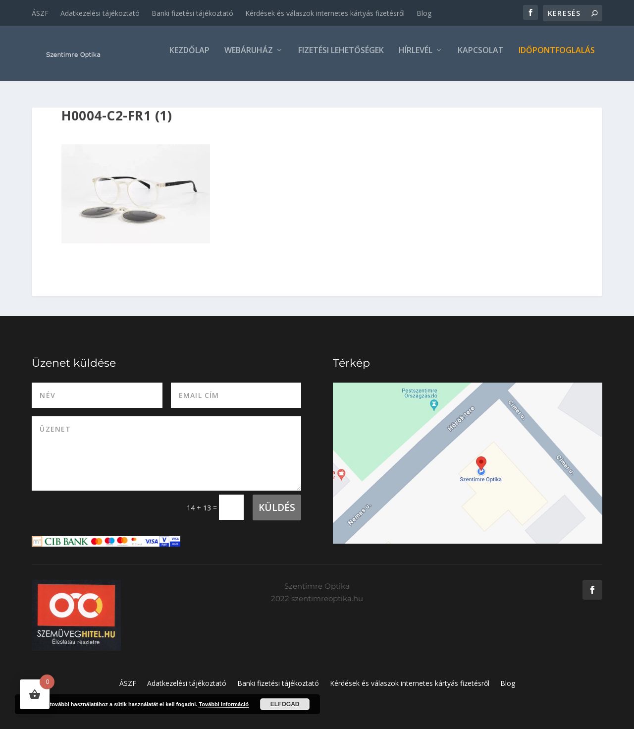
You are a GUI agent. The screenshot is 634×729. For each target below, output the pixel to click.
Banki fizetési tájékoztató (192, 13)
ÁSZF (40, 13)
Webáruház (248, 57)
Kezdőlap (189, 57)
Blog (424, 13)
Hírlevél (415, 57)
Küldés (277, 507)
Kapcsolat (481, 57)
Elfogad (285, 704)
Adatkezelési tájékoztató (100, 13)
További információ (224, 704)
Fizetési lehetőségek (341, 57)
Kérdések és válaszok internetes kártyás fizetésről (325, 13)
